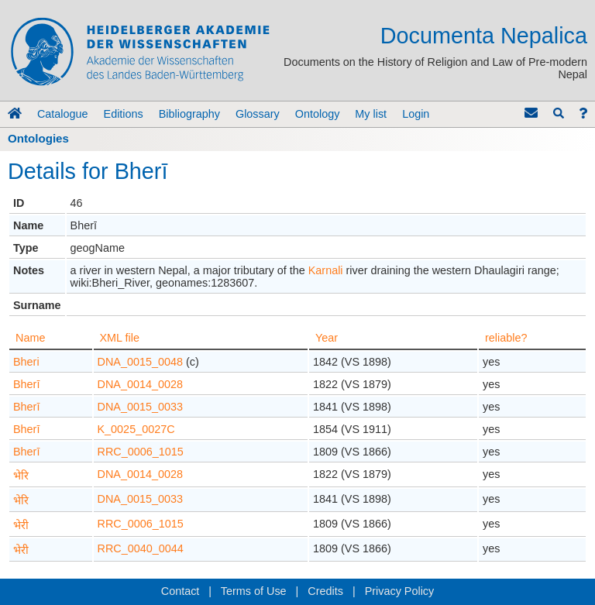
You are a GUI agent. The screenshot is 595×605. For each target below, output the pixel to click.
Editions (123, 114)
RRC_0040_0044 (141, 548)
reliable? (506, 338)
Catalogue (62, 114)
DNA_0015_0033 (140, 406)
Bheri (26, 362)
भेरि (21, 475)
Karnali (325, 270)
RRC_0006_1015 (141, 451)
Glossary (258, 114)
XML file (119, 338)
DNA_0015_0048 (140, 362)
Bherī (26, 384)
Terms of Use (254, 591)
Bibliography (189, 114)
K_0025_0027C (136, 429)
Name (30, 338)
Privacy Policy (400, 591)
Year (326, 338)
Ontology (317, 114)
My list (371, 114)
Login (415, 114)
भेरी (21, 525)
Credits (325, 591)
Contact (180, 591)
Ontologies (38, 138)
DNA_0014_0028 (140, 384)
